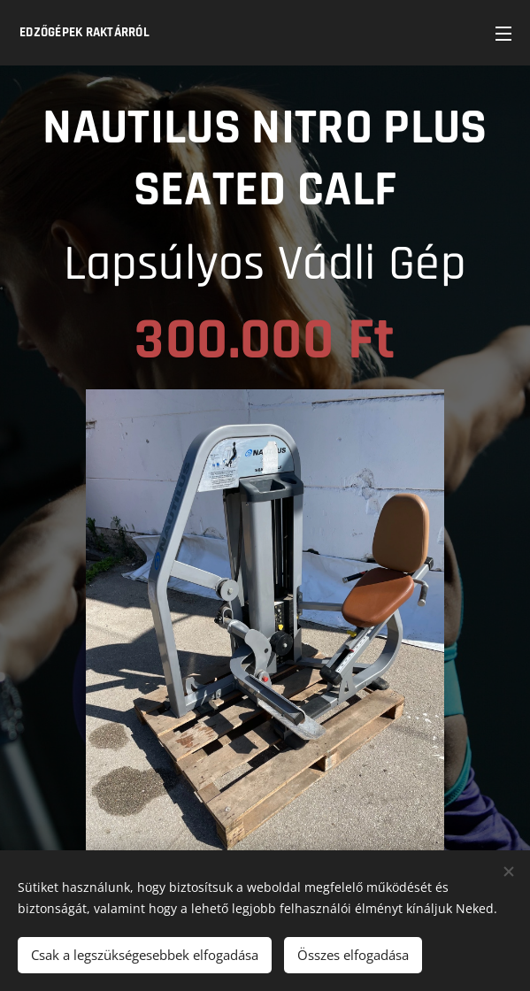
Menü (503, 34)
